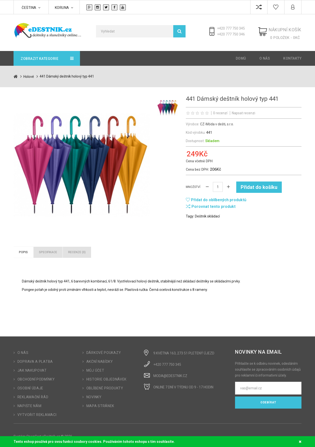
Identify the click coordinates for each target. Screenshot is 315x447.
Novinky (94, 395)
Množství (193, 184)
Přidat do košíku (259, 184)
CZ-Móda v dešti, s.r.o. (217, 121)
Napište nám (29, 403)
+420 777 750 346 (235, 34)
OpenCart (33, 434)
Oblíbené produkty (104, 386)
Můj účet (95, 368)
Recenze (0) (77, 249)
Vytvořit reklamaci (37, 412)
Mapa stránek (100, 403)
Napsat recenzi (243, 110)
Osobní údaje (30, 386)
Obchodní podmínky (36, 377)
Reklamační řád (32, 395)
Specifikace (48, 249)
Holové (28, 74)
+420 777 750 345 (235, 28)
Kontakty (292, 56)
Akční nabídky (99, 359)
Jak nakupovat (32, 368)
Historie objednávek (106, 377)
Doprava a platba (35, 359)
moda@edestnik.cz (170, 373)
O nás (264, 56)
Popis (23, 249)
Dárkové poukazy (103, 350)
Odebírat (268, 400)
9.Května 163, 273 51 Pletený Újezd (183, 351)
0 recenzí (220, 110)
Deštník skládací (207, 213)
